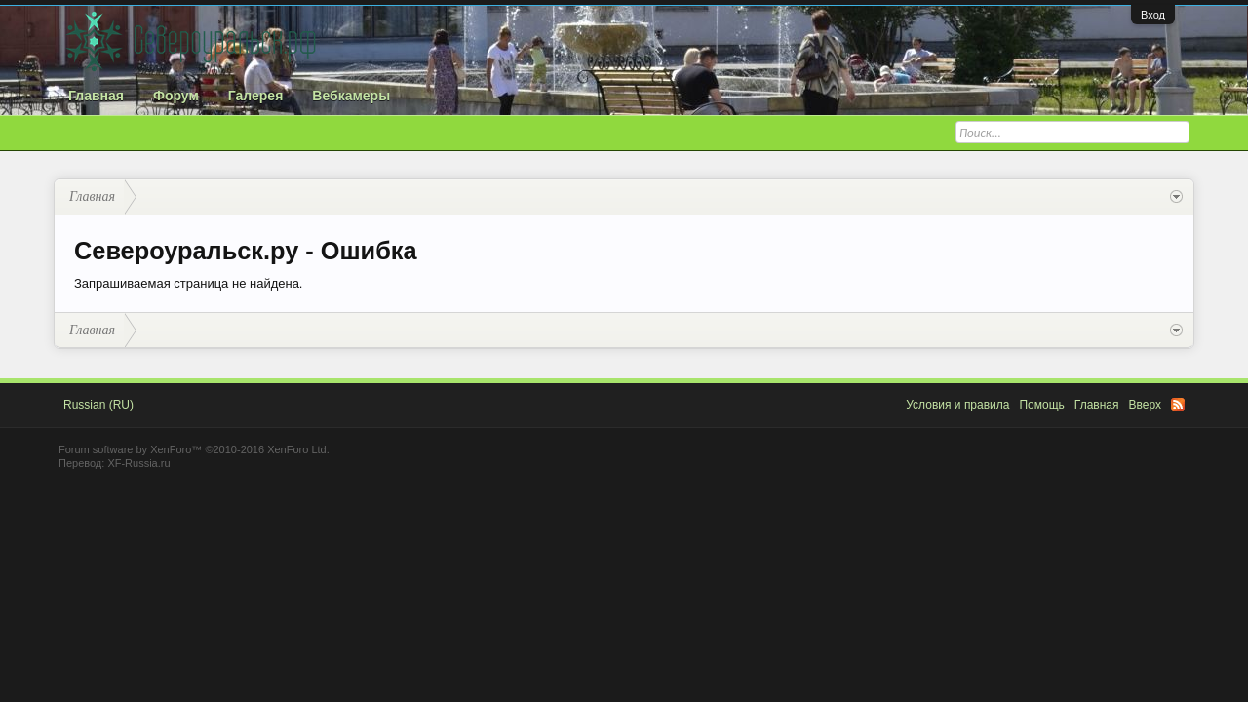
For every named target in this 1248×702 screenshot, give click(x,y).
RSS (1178, 404)
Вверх (1145, 404)
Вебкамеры (351, 95)
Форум (176, 95)
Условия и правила (957, 404)
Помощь (1041, 404)
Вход (1153, 14)
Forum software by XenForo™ (194, 449)
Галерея (256, 95)
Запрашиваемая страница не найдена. (188, 283)
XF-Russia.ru (138, 463)
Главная (96, 95)
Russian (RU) (98, 404)
